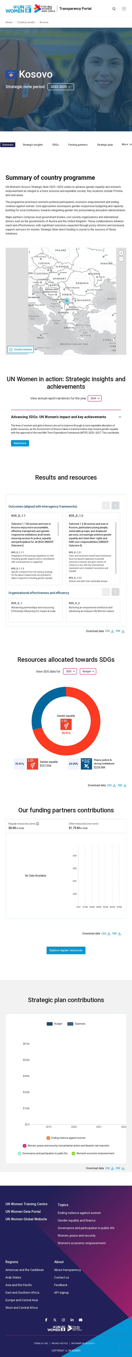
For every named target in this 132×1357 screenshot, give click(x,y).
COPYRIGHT (58, 1350)
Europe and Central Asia (22, 1300)
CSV (107, 631)
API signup (61, 1292)
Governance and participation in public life (45, 1153)
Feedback (60, 1285)
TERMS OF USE (41, 1343)
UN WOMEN (74, 1350)
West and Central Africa (22, 1308)
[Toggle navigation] (123, 8)
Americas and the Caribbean (25, 1270)
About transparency (67, 1270)
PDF (118, 631)
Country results (26, 22)
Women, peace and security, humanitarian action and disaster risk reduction (68, 1145)
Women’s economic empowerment (95, 1153)
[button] (66, 301)
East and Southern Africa (22, 1292)
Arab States (13, 1277)
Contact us (61, 1277)
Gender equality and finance (77, 1220)
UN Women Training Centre (26, 1204)
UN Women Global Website (26, 1219)
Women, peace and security (77, 1235)
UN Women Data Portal (23, 1211)
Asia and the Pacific (19, 1285)
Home (9, 22)
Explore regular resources (66, 950)
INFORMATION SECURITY (83, 1343)
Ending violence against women (68, 1138)
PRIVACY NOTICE (60, 1343)
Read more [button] (20, 443)
